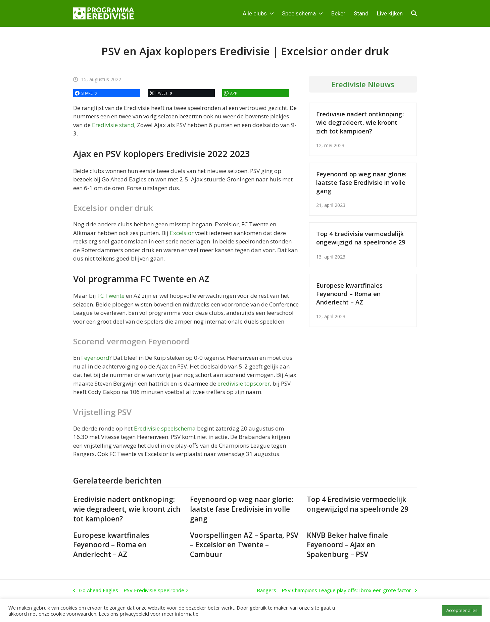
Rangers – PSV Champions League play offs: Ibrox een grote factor (337, 590)
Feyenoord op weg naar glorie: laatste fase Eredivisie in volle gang (361, 182)
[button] (414, 13)
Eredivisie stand (113, 125)
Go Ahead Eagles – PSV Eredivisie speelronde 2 (131, 590)
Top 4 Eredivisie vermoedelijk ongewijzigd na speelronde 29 (360, 237)
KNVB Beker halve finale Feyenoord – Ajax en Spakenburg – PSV (347, 544)
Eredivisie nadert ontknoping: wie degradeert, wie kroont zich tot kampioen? (360, 122)
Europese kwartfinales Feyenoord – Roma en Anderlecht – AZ (349, 293)
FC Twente (111, 295)
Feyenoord (95, 357)
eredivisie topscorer (243, 383)
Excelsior (182, 233)
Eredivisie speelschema (165, 428)
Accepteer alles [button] (462, 610)
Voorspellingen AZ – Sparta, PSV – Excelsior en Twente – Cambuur (244, 544)
